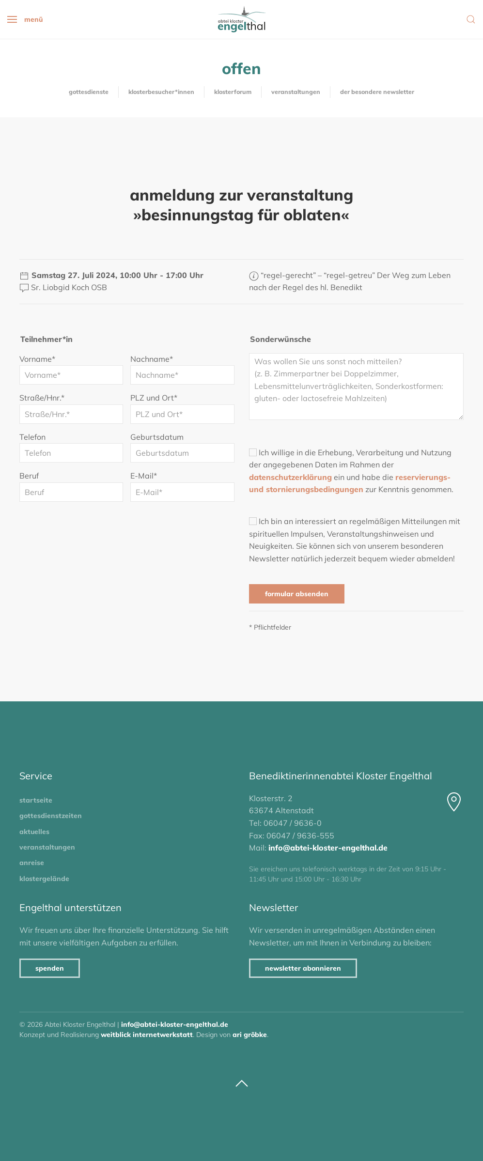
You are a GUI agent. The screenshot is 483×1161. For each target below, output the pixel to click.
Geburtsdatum (157, 437)
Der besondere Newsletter (377, 91)
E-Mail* (143, 475)
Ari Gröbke (250, 1034)
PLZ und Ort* (153, 397)
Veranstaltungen (295, 91)
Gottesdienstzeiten (50, 815)
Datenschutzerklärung (290, 477)
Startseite (35, 800)
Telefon (32, 437)
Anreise (31, 862)
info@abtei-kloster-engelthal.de (328, 847)
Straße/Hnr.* (41, 397)
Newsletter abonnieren (303, 968)
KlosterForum (232, 91)
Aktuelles (34, 831)
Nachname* (151, 359)
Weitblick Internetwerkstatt (147, 1034)
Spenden (49, 968)
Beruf (29, 475)
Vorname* (37, 359)
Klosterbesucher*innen (161, 91)
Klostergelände (44, 878)
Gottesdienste (89, 91)
